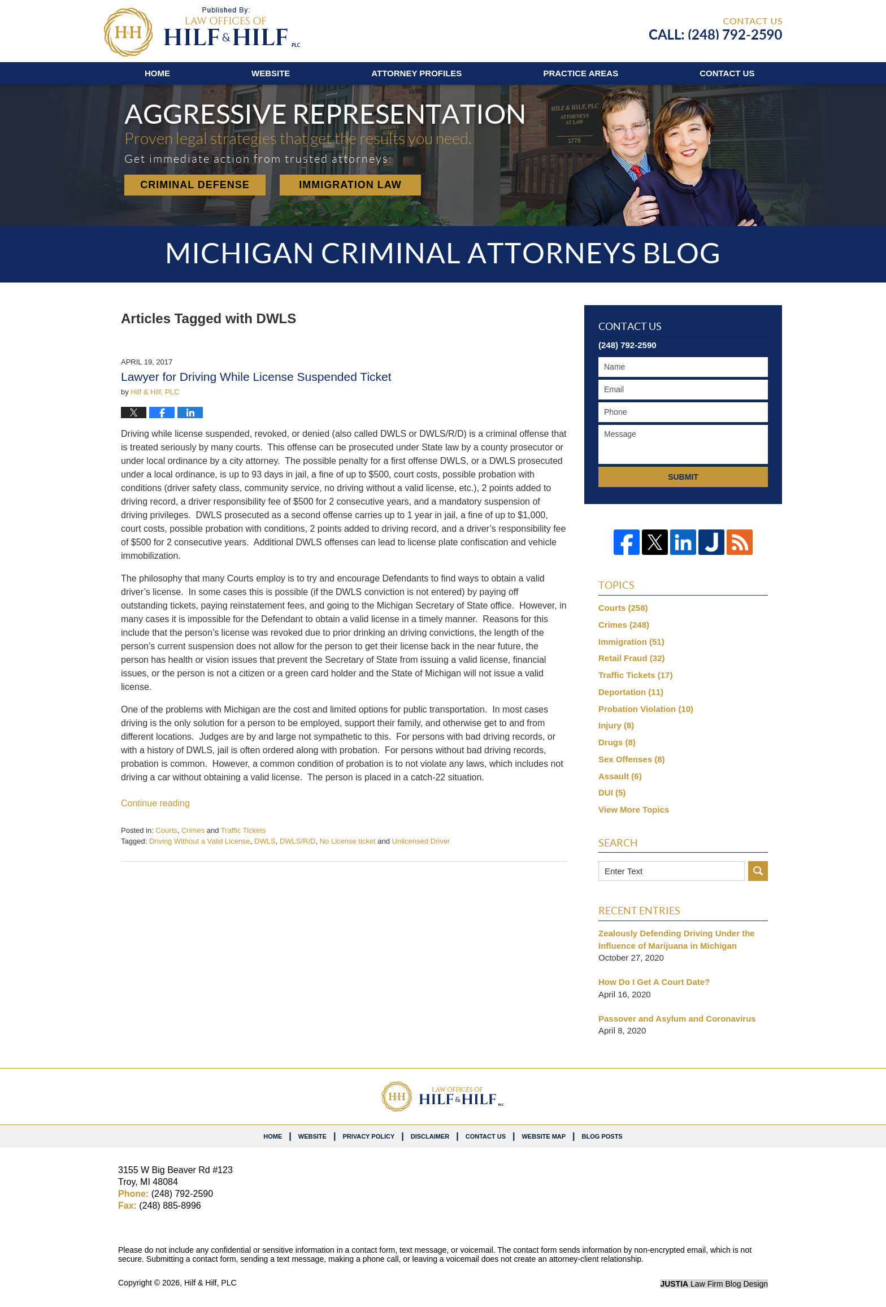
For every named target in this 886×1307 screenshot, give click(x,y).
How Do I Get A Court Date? (654, 982)
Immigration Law (350, 184)
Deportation (630, 692)
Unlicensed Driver (421, 841)
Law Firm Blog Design (714, 1283)
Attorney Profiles (416, 73)
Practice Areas (580, 73)
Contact (727, 73)
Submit (683, 476)
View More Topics (633, 809)
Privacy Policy (368, 1136)
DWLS (265, 841)
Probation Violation (645, 709)
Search (758, 871)
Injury (616, 725)
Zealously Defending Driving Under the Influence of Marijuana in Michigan (676, 939)
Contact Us (486, 1136)
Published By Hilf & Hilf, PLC (715, 29)
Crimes (193, 830)
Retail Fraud (631, 658)
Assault (620, 776)
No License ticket (348, 841)
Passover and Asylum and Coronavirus (677, 1018)
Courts (166, 830)
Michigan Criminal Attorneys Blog (202, 32)
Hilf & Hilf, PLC (210, 1282)
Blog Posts (602, 1136)
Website (270, 73)
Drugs (617, 742)
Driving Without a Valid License (199, 841)
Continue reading (155, 803)
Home (157, 73)
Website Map (544, 1136)
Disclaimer (430, 1136)
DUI (612, 792)
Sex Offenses (631, 759)
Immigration (631, 641)
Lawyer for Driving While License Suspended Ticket (256, 376)
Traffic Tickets (243, 830)
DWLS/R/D (298, 841)
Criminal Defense (195, 184)
